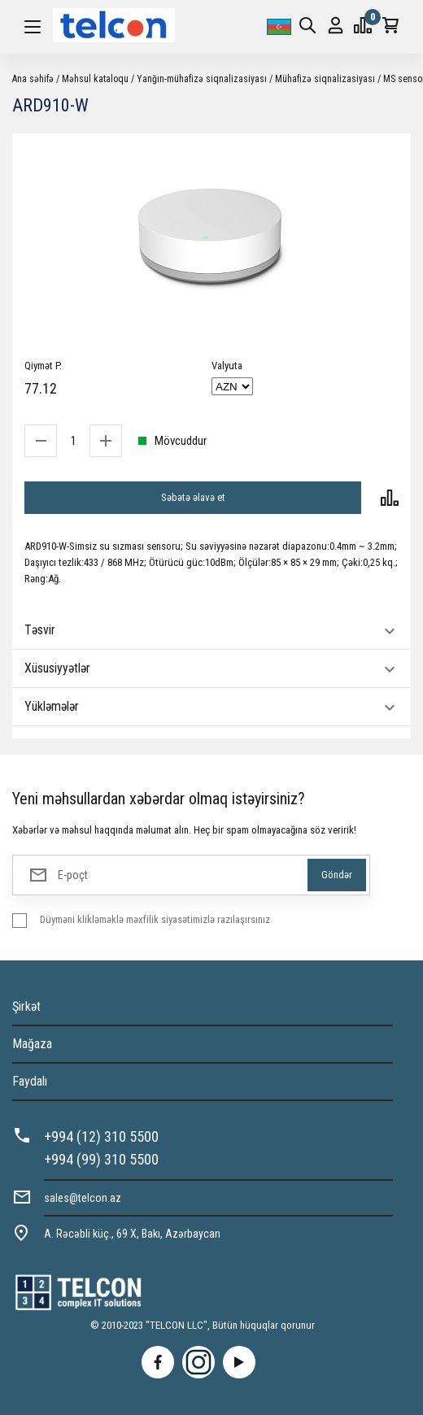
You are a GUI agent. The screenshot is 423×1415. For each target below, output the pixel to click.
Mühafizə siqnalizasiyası (325, 79)
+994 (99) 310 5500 (101, 1159)
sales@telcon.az (82, 1197)
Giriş (335, 25)
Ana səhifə (33, 79)
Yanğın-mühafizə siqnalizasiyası (202, 79)
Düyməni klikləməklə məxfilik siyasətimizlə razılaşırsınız (155, 919)
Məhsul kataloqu (95, 79)
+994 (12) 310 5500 (101, 1136)
